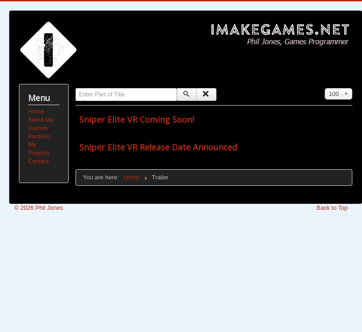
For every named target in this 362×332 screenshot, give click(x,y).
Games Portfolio (39, 132)
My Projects (39, 148)
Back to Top (332, 207)
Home (36, 111)
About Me (41, 119)
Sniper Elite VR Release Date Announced (158, 147)
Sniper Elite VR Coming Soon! (136, 119)
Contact (38, 161)
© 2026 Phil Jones (38, 207)
